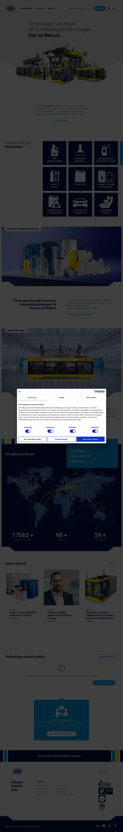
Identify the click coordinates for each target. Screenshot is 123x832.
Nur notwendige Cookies (32, 439)
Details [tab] (61, 397)
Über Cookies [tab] (91, 397)
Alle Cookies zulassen (90, 439)
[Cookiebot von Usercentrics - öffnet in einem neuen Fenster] (96, 391)
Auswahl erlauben (61, 439)
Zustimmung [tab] (31, 397)
